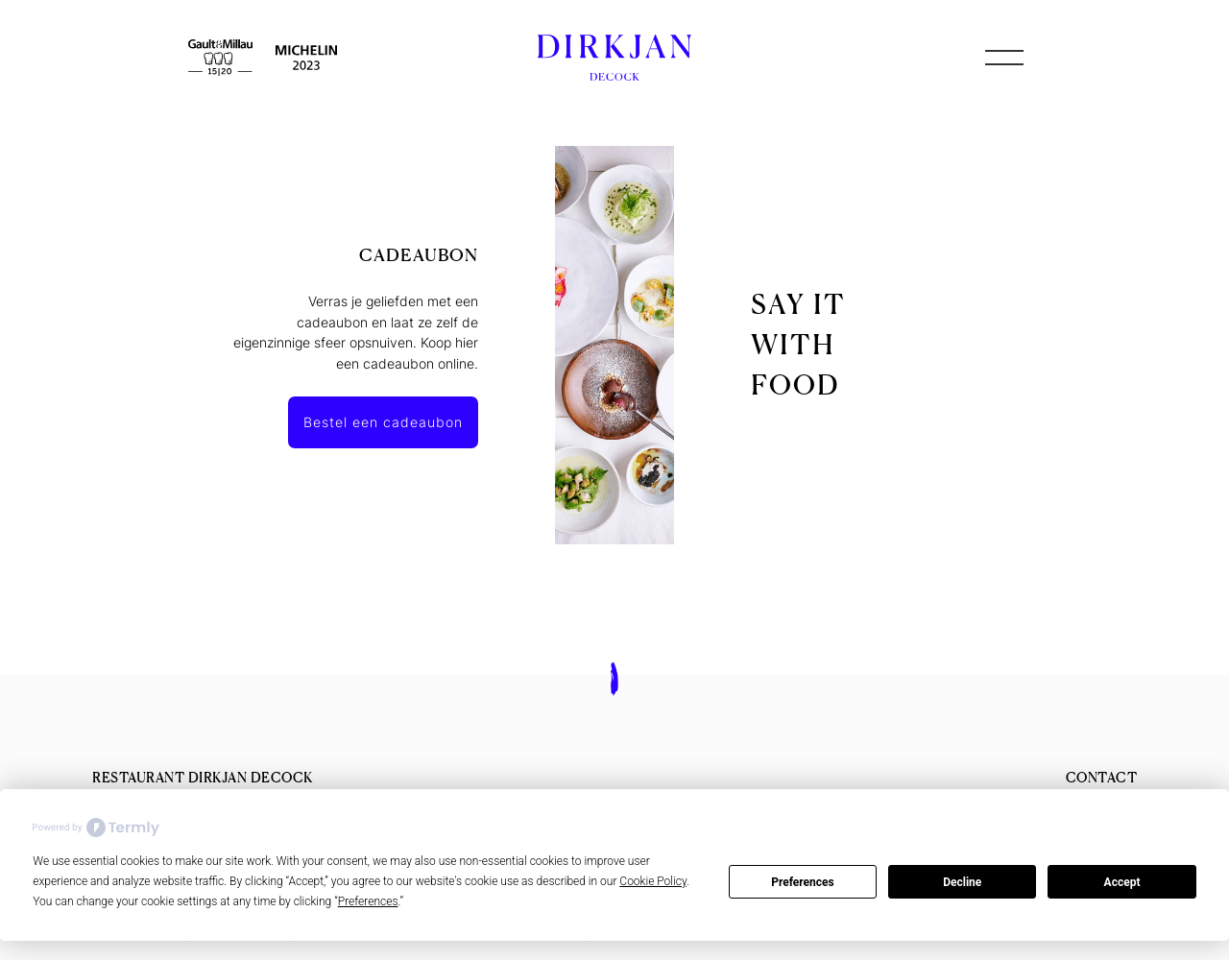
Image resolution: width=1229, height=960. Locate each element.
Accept (1122, 882)
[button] (1004, 57)
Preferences (802, 882)
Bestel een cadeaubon (383, 422)
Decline (962, 882)
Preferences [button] (368, 901)
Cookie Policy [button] (653, 881)
